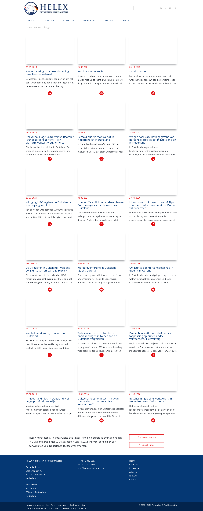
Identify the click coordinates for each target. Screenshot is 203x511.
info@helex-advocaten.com (91, 468)
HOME (31, 20)
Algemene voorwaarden (38, 505)
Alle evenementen (147, 437)
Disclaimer (54, 508)
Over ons (134, 464)
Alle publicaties (146, 445)
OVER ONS (49, 20)
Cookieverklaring (68, 508)
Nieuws (133, 475)
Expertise (134, 468)
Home (132, 460)
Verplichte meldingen (37, 508)
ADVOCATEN (89, 20)
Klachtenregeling (77, 505)
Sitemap (82, 508)
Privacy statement (59, 505)
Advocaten (134, 472)
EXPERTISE (68, 20)
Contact (133, 479)
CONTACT (127, 20)
